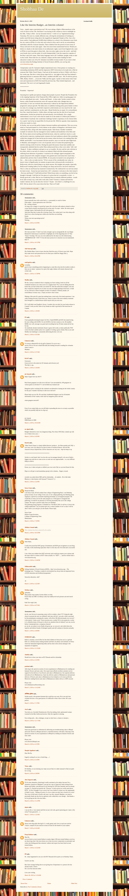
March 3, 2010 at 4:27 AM (32, 605)
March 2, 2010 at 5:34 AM (32, 367)
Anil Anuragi (29, 248)
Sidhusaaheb (28, 566)
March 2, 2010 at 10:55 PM (32, 532)
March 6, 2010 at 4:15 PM (32, 744)
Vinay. (27, 766)
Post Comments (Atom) (34, 887)
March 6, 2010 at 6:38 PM (32, 773)
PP (25, 854)
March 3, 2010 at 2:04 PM (32, 631)
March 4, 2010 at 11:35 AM (32, 648)
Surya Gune (28, 488)
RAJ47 (27, 358)
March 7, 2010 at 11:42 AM (32, 848)
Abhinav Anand (29, 527)
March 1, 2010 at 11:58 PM (32, 273)
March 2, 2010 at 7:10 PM (32, 521)
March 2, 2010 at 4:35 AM (32, 334)
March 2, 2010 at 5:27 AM (32, 352)
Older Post (74, 883)
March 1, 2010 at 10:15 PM (32, 242)
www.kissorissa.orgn (26, 64)
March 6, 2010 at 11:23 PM (32, 801)
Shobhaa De (32, 9)
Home (49, 883)
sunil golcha (28, 262)
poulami (27, 666)
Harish (27, 443)
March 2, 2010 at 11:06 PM (32, 560)
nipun (26, 807)
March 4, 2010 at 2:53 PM (32, 660)
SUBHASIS (28, 637)
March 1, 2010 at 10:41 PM (32, 256)
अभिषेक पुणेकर (29, 694)
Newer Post (24, 883)
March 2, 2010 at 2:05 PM (32, 436)
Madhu (27, 280)
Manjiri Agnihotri (30, 750)
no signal (27, 429)
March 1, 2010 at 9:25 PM (32, 223)
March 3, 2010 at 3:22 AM (32, 583)
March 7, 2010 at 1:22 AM (32, 814)
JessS (26, 709)
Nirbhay (27, 590)
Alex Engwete (29, 779)
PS (25, 317)
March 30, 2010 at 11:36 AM (33, 875)
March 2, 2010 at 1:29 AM (32, 311)
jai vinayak (28, 374)
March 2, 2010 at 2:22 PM (32, 481)
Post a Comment (27, 879)
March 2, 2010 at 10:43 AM (32, 423)
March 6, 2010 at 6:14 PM (32, 760)
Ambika (27, 654)
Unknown (28, 341)
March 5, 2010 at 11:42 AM (32, 687)
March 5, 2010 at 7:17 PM (32, 703)
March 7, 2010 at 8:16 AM (32, 828)
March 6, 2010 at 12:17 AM (32, 720)
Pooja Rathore (29, 834)
